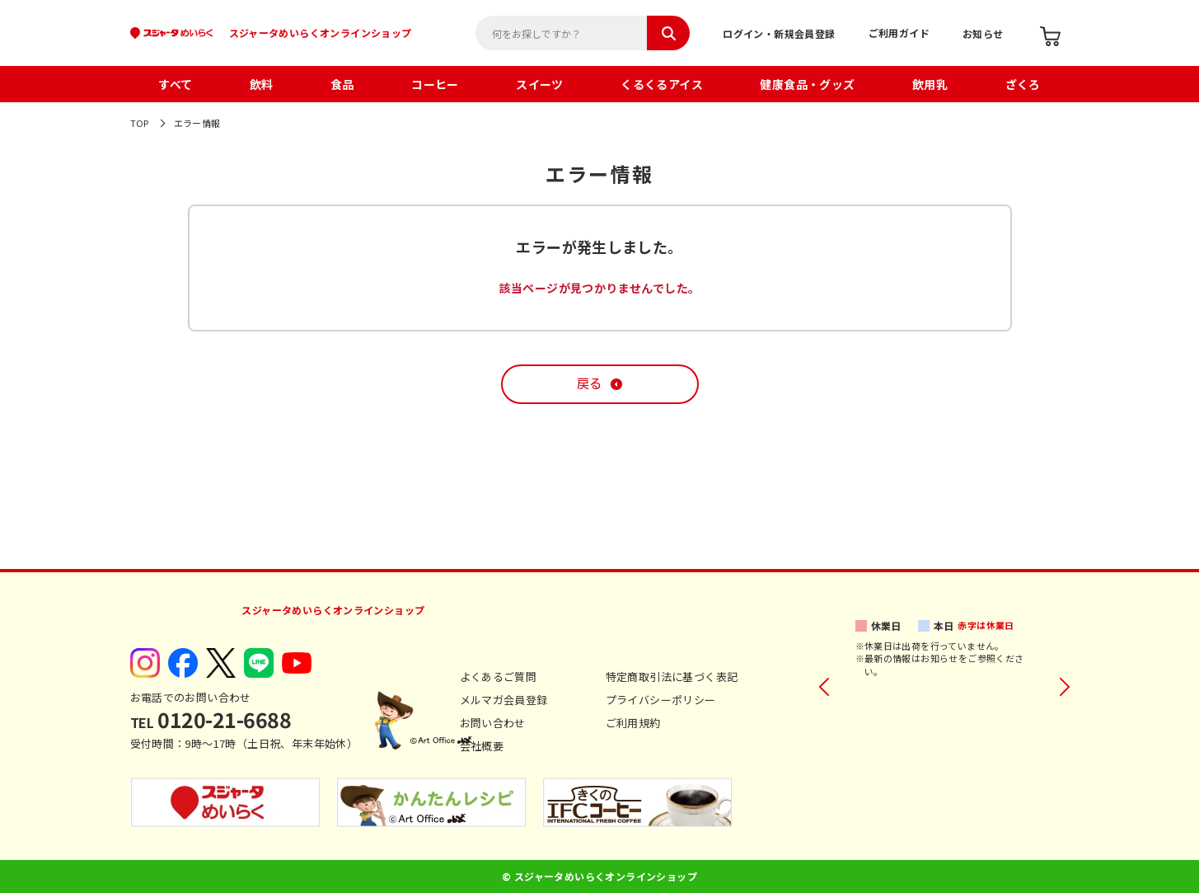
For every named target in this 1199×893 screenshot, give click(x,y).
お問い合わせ (493, 723)
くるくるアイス (662, 84)
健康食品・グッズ (807, 84)
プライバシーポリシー (661, 699)
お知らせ (983, 33)
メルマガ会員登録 (504, 699)
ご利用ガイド (899, 33)
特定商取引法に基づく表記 (672, 676)
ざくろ (1023, 84)
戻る (589, 384)
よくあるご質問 (498, 676)
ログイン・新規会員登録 (779, 33)
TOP (139, 122)
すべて (175, 84)
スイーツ (540, 84)
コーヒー (435, 84)
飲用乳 (930, 84)
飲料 (262, 84)
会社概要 (482, 746)
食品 (342, 84)
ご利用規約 (633, 723)
